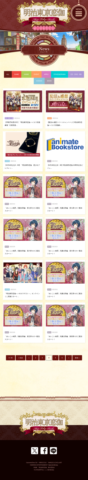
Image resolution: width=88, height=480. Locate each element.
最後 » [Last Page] (77, 358)
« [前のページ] (29, 358)
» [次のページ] (68, 358)
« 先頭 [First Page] (20, 358)
